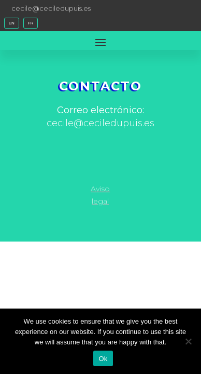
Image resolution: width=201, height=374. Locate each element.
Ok (102, 359)
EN (12, 23)
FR (31, 23)
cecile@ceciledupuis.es (51, 8)
